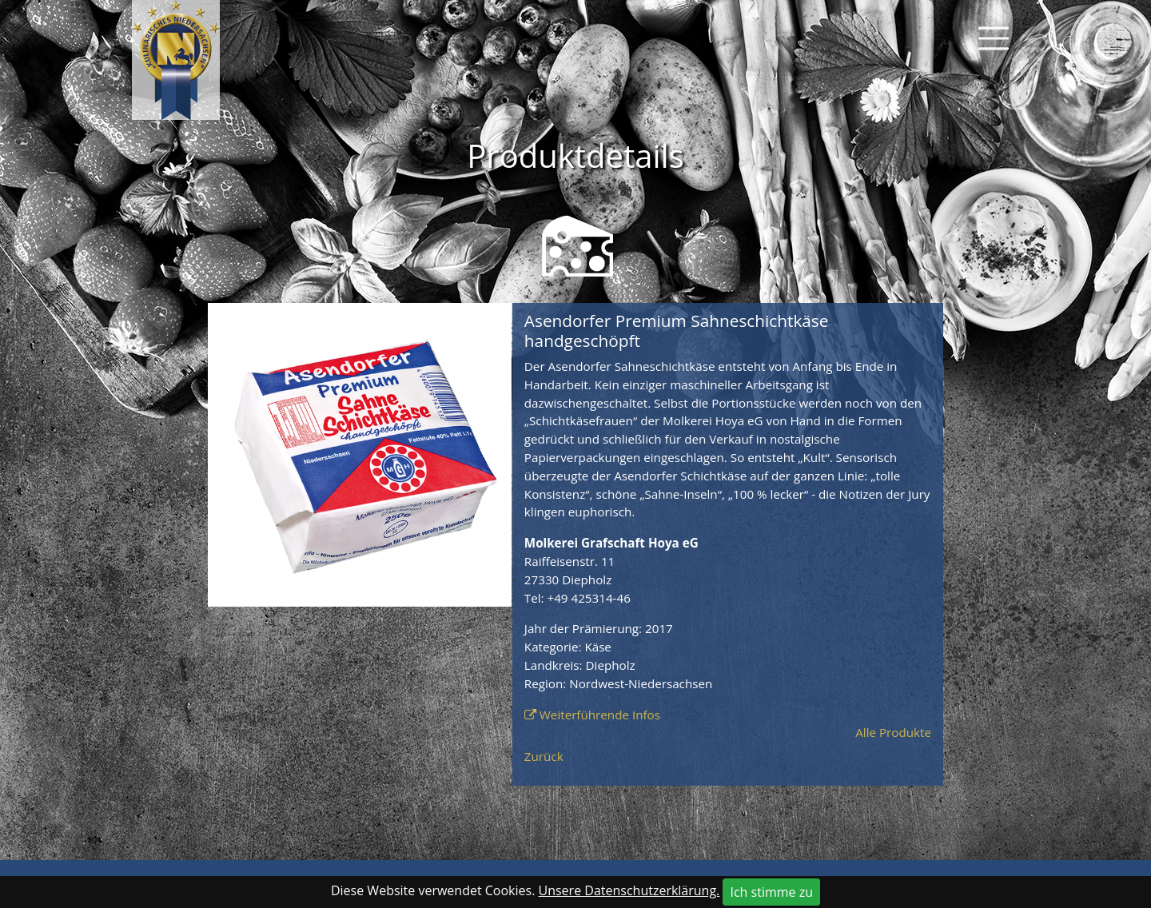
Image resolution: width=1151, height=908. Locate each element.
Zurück (544, 756)
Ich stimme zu (771, 892)
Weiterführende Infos (600, 715)
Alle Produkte (893, 732)
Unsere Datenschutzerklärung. (629, 890)
